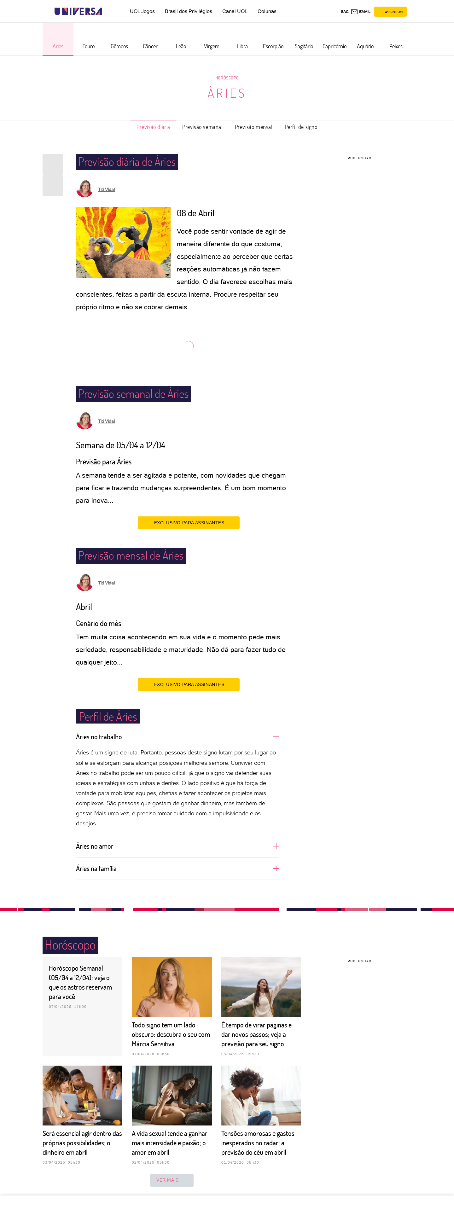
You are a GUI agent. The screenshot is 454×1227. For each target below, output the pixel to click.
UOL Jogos (142, 11)
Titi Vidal (106, 189)
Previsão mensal (254, 127)
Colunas (267, 11)
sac (345, 11)
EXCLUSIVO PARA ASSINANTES (188, 522)
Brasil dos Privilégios (188, 11)
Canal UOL (234, 11)
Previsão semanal (202, 127)
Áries (227, 92)
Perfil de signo (301, 127)
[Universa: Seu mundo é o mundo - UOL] (78, 11)
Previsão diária (153, 127)
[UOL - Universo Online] (107, 11)
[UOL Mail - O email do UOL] (360, 11)
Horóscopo (227, 78)
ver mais (171, 1180)
